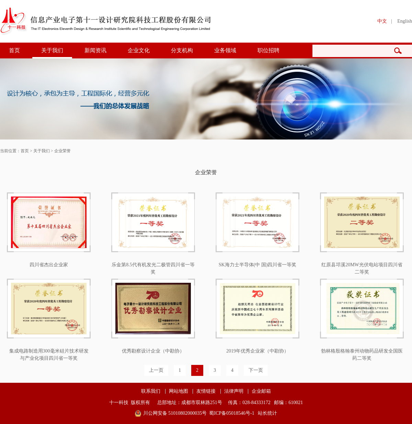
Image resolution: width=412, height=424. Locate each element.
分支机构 (182, 50)
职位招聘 (268, 50)
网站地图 (178, 391)
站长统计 (267, 413)
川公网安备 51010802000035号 (175, 413)
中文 (382, 21)
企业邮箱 (261, 391)
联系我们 (150, 391)
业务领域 (225, 50)
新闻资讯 (95, 50)
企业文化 (139, 50)
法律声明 (233, 391)
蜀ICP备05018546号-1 (231, 413)
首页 (14, 50)
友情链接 (206, 391)
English (404, 21)
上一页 (156, 370)
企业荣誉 (62, 150)
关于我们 (52, 50)
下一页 (256, 370)
